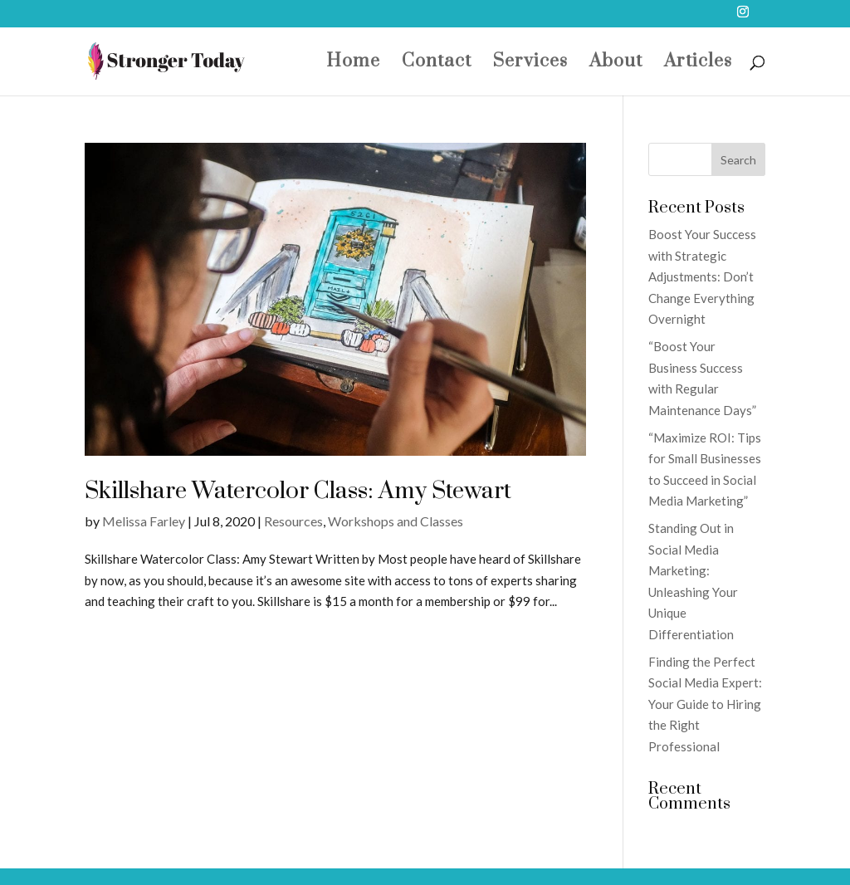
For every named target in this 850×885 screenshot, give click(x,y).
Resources (293, 521)
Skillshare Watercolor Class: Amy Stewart (298, 491)
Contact (436, 64)
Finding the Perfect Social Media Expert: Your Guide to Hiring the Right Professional (705, 704)
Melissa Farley (143, 521)
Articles (698, 64)
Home (353, 64)
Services (530, 64)
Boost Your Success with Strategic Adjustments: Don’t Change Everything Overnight (702, 276)
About (615, 64)
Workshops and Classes (395, 521)
